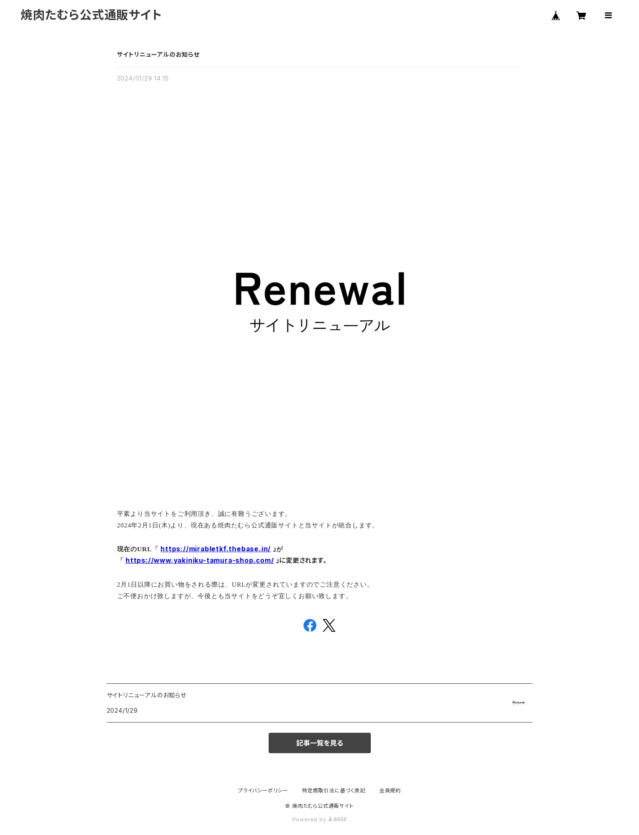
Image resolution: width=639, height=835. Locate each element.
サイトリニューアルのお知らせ (158, 54)
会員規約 (390, 790)
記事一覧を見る (319, 743)
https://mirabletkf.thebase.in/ (215, 549)
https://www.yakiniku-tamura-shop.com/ (200, 560)
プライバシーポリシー (263, 790)
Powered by (319, 819)
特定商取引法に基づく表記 (334, 790)
